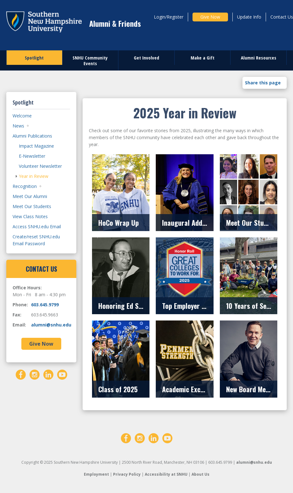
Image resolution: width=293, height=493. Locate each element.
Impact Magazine (36, 146)
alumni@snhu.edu (51, 325)
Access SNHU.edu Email (37, 227)
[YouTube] (62, 374)
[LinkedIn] (48, 374)
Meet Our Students (32, 206)
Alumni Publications (32, 136)
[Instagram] (35, 374)
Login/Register (168, 17)
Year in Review (33, 176)
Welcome (22, 116)
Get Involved (146, 57)
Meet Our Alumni (30, 196)
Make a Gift (202, 57)
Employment (96, 474)
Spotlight (34, 57)
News (18, 126)
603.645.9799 (45, 305)
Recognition (25, 186)
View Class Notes (30, 216)
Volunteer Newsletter (40, 166)
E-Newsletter (32, 156)
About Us (200, 474)
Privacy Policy (127, 474)
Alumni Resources (258, 57)
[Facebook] (21, 374)
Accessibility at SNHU (166, 474)
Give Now (210, 17)
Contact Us (281, 17)
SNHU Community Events (90, 60)
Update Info (249, 17)
